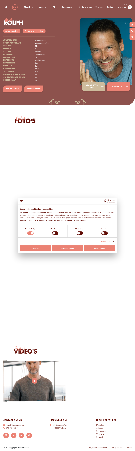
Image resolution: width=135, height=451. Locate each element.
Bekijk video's (33, 89)
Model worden (85, 7)
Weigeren (35, 248)
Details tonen (106, 241)
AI (54, 7)
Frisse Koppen (15, 7)
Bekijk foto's (12, 89)
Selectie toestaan (67, 248)
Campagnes (67, 7)
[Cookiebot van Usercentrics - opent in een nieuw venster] (105, 201)
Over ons (99, 7)
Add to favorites (126, 23)
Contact (110, 7)
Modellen (28, 7)
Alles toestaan (99, 248)
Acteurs (42, 7)
